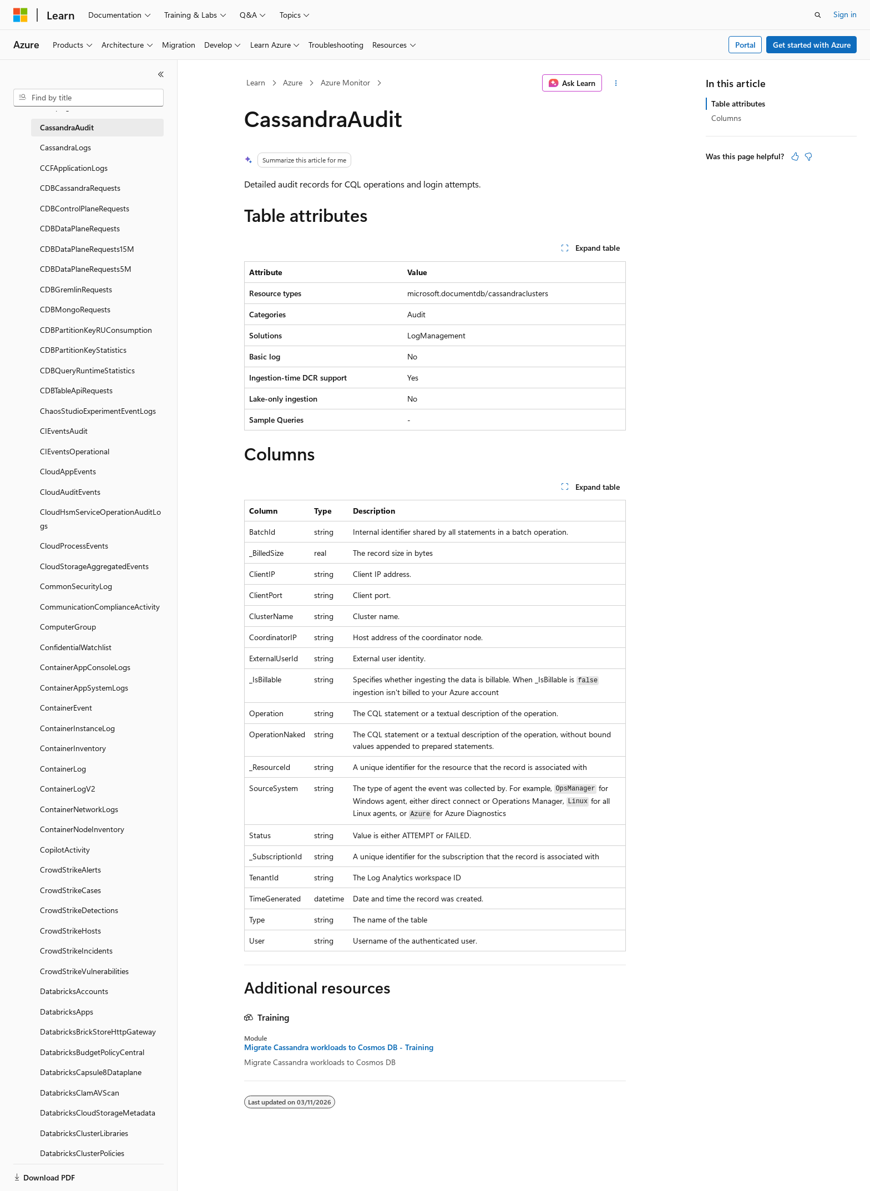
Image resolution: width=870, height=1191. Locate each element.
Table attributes (738, 103)
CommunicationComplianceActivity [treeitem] (100, 606)
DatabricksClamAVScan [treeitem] (79, 1092)
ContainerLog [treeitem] (63, 768)
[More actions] (616, 83)
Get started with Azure (812, 44)
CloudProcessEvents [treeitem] (74, 545)
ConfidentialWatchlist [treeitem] (76, 647)
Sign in (845, 14)
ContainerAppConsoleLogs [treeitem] (85, 667)
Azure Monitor (345, 82)
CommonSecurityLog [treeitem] (76, 586)
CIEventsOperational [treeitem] (74, 451)
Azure (292, 82)
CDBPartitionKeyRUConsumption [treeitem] (96, 330)
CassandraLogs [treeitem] (65, 147)
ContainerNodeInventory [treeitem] (82, 829)
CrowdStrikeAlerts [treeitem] (70, 869)
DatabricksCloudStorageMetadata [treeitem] (97, 1112)
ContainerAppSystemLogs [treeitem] (84, 687)
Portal (745, 44)
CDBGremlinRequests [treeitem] (76, 289)
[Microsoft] (20, 15)
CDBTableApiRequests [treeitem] (76, 390)
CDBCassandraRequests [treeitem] (80, 188)
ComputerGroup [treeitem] (68, 626)
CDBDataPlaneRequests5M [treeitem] (85, 268)
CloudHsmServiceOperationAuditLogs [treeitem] (100, 518)
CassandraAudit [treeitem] (67, 127)
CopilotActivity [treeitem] (65, 849)
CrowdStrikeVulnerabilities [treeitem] (84, 971)
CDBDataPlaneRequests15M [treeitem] (87, 249)
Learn (255, 82)
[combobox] (88, 98)
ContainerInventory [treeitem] (73, 748)
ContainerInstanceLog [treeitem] (77, 728)
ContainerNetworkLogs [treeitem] (79, 809)
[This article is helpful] (795, 156)
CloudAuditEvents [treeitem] (70, 491)
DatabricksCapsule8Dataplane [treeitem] (90, 1072)
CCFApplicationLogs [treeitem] (74, 168)
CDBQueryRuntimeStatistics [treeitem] (87, 370)
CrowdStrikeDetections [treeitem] (79, 910)
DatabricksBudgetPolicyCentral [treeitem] (92, 1052)
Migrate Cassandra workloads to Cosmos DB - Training (338, 1047)
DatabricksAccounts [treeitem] (74, 991)
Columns (726, 118)
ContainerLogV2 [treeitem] (67, 788)
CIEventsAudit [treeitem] (64, 430)
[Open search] (818, 15)
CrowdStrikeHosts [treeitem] (70, 930)
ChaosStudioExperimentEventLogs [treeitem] (98, 411)
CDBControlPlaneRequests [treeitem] (84, 208)
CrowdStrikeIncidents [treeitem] (76, 950)
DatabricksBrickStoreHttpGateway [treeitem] (98, 1031)
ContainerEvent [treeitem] (66, 707)
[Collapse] (161, 74)
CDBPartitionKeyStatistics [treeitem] (83, 349)
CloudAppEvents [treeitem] (68, 471)
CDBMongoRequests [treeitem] (75, 309)
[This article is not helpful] (808, 156)
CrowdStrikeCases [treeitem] (70, 890)
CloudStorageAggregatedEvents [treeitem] (94, 566)
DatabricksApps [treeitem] (66, 1011)
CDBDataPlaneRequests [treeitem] (80, 228)
